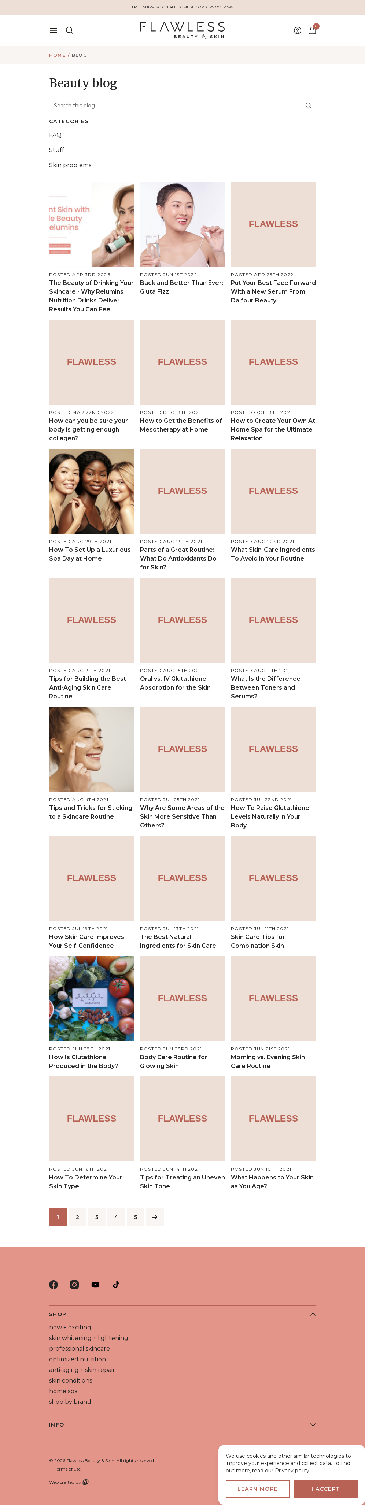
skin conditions (70, 1380)
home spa (63, 1391)
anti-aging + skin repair (82, 1369)
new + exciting (70, 1327)
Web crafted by (69, 1482)
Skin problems (70, 165)
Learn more (257, 1489)
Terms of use (68, 1469)
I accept (325, 1489)
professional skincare (79, 1348)
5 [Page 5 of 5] (135, 1217)
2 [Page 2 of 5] (77, 1217)
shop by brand (70, 1401)
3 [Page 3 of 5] (97, 1217)
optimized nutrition (77, 1359)
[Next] (155, 1217)
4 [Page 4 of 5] (116, 1217)
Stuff (56, 150)
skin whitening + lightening (88, 1338)
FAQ (55, 135)
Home (57, 55)
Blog (79, 55)
